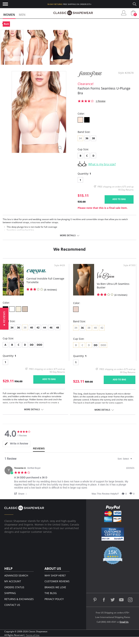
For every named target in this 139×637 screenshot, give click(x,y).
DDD (39, 344)
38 (93, 138)
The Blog (51, 593)
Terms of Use (32, 635)
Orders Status (14, 587)
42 (38, 327)
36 (86, 138)
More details (68, 235)
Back (6, 23)
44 (44, 327)
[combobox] (125, 458)
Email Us (124, 621)
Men (22, 15)
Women (9, 15)
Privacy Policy (54, 599)
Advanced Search (16, 575)
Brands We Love (55, 587)
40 (31, 327)
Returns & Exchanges (19, 599)
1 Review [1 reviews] (100, 101)
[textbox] (133, 460)
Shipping (10, 593)
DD (31, 344)
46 (51, 327)
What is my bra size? (102, 164)
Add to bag (119, 199)
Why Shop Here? (55, 575)
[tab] (16, 444)
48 (57, 327)
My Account (12, 581)
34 (11, 327)
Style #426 (59, 265)
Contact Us (12, 605)
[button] (21, 493)
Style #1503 (129, 265)
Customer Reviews (57, 581)
